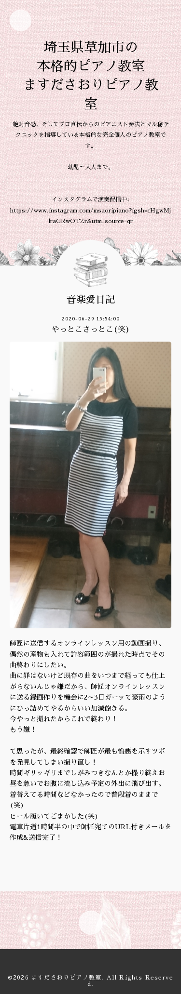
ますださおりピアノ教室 (66, 978)
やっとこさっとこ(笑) (91, 329)
